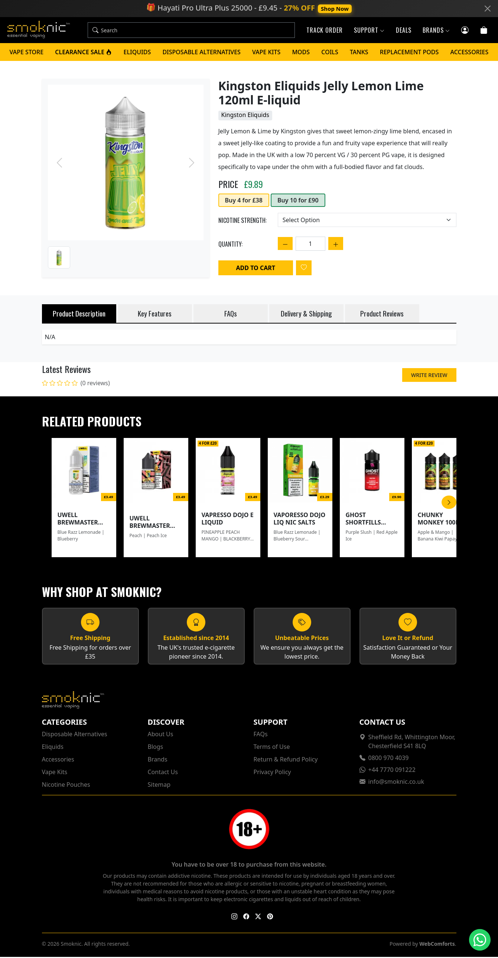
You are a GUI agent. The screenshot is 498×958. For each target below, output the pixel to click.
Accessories (469, 53)
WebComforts (437, 944)
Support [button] (369, 30)
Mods (301, 53)
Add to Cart (255, 269)
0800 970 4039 (388, 759)
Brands (157, 760)
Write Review (429, 376)
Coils (329, 53)
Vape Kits (266, 53)
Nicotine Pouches (66, 786)
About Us (160, 735)
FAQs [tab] (230, 314)
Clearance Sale (83, 53)
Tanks (359, 53)
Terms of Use (272, 748)
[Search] (197, 30)
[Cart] (484, 30)
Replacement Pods (409, 53)
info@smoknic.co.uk (396, 783)
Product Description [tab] (79, 314)
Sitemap (159, 786)
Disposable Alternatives (201, 53)
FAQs (261, 735)
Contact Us (163, 773)
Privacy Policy (272, 773)
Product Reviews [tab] (382, 314)
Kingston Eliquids (245, 116)
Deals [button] (403, 30)
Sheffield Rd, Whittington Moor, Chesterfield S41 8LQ (411, 742)
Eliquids (137, 53)
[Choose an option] (367, 221)
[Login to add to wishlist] (304, 269)
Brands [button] (436, 30)
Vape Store (27, 53)
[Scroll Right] (449, 503)
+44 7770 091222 (392, 771)
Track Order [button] (324, 30)
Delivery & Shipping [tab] (306, 314)
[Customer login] (465, 30)
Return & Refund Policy (286, 760)
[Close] (487, 8)
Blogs (155, 748)
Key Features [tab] (155, 314)
